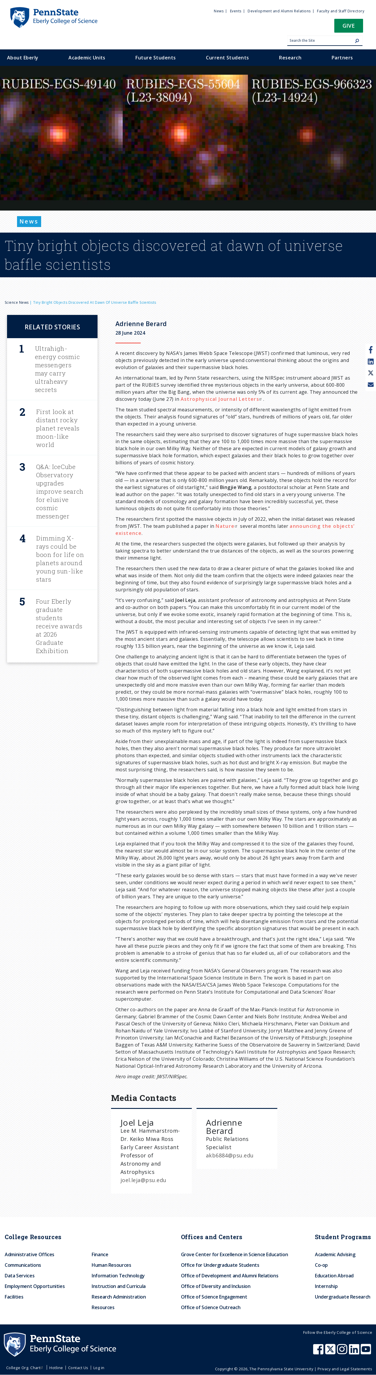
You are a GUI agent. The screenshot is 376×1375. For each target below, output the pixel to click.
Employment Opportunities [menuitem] (35, 1286)
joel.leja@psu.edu (143, 1180)
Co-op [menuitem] (321, 1265)
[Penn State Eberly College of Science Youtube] (366, 1352)
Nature (227, 526)
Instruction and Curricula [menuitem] (119, 1286)
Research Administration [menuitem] (119, 1297)
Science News (17, 302)
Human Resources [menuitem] (111, 1265)
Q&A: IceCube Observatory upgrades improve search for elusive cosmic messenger (60, 491)
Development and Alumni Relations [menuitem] (279, 11)
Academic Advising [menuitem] (335, 1254)
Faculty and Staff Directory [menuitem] (340, 11)
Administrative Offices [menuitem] (29, 1254)
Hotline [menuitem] (56, 1367)
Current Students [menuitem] (227, 57)
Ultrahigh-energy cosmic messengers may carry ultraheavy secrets (57, 369)
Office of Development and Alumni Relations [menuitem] (229, 1275)
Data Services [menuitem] (19, 1275)
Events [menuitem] (235, 11)
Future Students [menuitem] (155, 57)
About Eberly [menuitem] (22, 57)
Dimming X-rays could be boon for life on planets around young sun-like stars (60, 558)
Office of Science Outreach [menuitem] (211, 1307)
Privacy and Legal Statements (345, 1368)
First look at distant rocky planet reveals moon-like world (58, 428)
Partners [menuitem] (342, 57)
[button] (348, 27)
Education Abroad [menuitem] (334, 1275)
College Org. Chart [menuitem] (25, 1367)
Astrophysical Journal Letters (222, 399)
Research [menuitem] (290, 57)
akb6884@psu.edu (230, 1155)
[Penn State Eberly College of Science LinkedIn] (355, 1352)
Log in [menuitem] (99, 1367)
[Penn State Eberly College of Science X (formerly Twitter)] (331, 1352)
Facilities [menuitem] (14, 1297)
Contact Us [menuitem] (78, 1367)
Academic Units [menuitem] (86, 57)
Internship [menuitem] (326, 1286)
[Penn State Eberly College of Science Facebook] (319, 1352)
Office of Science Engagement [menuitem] (214, 1297)
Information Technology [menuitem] (118, 1275)
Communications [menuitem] (23, 1265)
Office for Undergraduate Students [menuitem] (220, 1265)
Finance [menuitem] (100, 1254)
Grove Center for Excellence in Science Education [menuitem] (234, 1254)
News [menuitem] (219, 11)
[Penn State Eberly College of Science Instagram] (343, 1352)
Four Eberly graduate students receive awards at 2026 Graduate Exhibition (59, 626)
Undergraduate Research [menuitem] (342, 1297)
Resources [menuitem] (103, 1307)
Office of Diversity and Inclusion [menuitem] (216, 1286)
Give (349, 25)
